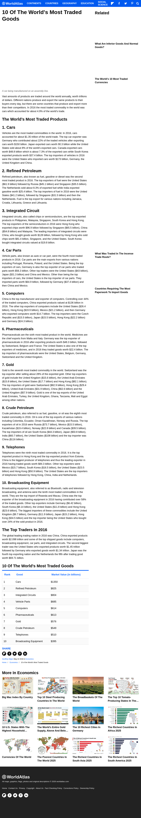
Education (87, 3)
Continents (34, 3)
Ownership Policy (87, 788)
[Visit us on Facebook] (10, 795)
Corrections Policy (70, 788)
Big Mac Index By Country (17, 697)
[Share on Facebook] (9, 654)
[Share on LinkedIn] (25, 654)
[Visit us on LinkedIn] (26, 795)
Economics (30, 659)
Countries (51, 3)
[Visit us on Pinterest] (21, 795)
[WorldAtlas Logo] (13, 3)
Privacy (22, 788)
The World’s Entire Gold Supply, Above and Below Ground (52, 730)
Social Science (103, 3)
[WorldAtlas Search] (137, 3)
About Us (40, 788)
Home (4, 788)
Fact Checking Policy (53, 788)
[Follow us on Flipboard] (4, 795)
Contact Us (13, 788)
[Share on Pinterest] (20, 654)
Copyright (30, 788)
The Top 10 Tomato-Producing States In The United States (122, 701)
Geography (69, 3)
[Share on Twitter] (15, 654)
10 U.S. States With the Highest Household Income (16, 730)
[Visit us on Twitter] (15, 795)
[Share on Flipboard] (4, 654)
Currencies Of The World (16, 757)
